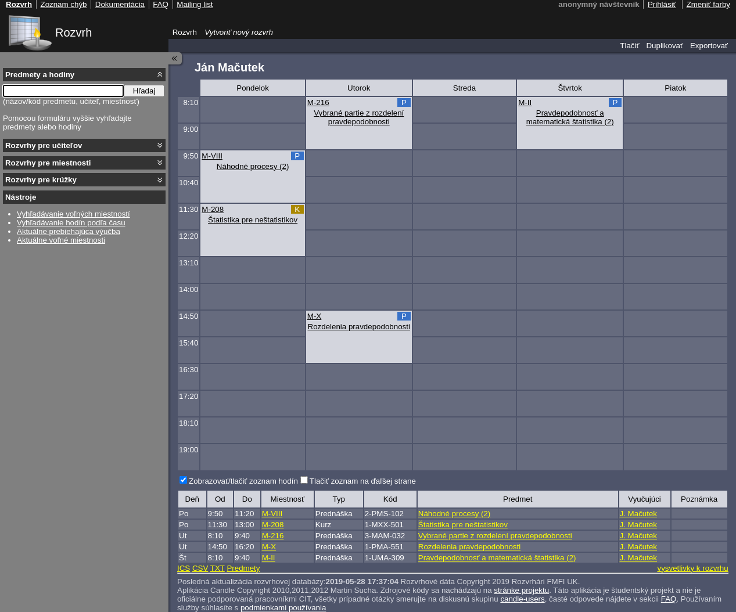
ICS (183, 568)
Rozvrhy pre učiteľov (43, 145)
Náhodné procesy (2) (253, 166)
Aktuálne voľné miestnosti (61, 240)
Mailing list (195, 4)
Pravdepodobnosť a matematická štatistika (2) (570, 117)
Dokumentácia (120, 4)
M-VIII (212, 156)
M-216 (318, 102)
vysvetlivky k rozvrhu (692, 568)
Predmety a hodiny (39, 74)
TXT (217, 568)
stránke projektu (521, 590)
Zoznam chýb (63, 4)
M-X (314, 316)
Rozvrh (73, 32)
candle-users (522, 599)
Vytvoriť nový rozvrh (238, 32)
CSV (200, 568)
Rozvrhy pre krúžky (41, 179)
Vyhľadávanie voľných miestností (73, 214)
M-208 (213, 209)
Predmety (243, 568)
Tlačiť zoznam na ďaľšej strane (363, 481)
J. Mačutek (638, 513)
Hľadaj (144, 91)
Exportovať (709, 45)
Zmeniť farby (708, 4)
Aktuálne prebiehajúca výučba (68, 231)
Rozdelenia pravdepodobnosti (359, 326)
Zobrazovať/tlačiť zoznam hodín (243, 481)
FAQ (669, 599)
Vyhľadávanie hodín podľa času (71, 222)
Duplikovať (664, 45)
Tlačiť (629, 45)
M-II (525, 102)
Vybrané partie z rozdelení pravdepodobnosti (359, 117)
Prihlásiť (662, 4)
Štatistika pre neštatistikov (252, 219)
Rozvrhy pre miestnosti (48, 163)
